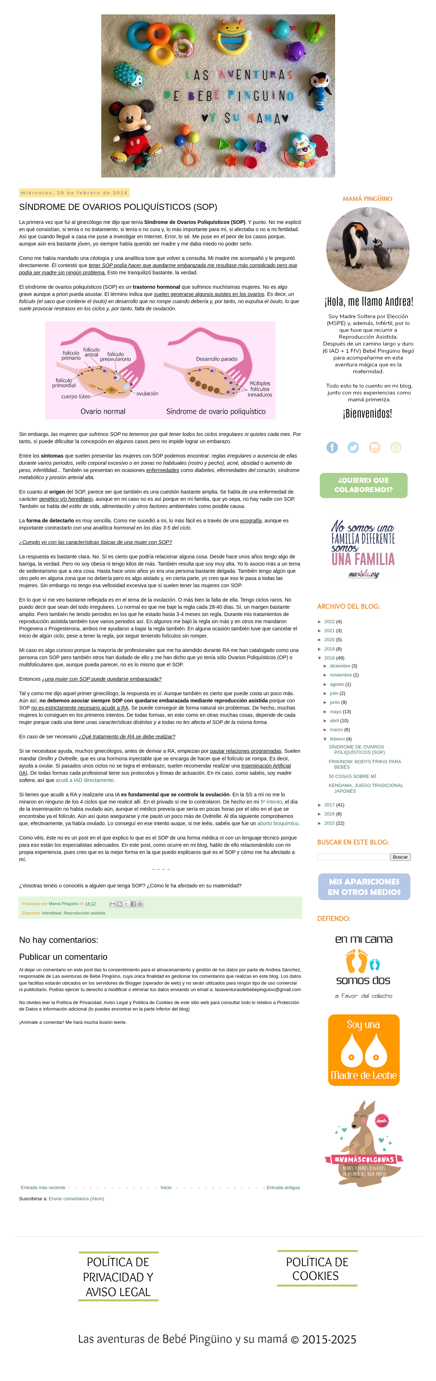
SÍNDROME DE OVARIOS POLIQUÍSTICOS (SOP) (357, 749)
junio (335, 702)
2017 (330, 805)
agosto (338, 684)
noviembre (341, 675)
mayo (336, 711)
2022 (330, 621)
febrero (338, 739)
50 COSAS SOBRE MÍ (352, 776)
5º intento (271, 802)
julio (335, 693)
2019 (330, 649)
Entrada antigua (283, 1187)
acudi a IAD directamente (85, 780)
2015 (330, 823)
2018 (330, 658)
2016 (330, 814)
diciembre (341, 666)
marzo (337, 729)
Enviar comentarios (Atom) (76, 1198)
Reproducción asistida (84, 912)
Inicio (166, 1187)
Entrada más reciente (43, 1187)
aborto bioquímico (277, 823)
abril (335, 720)
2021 (330, 630)
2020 (330, 639)
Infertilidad (51, 912)
